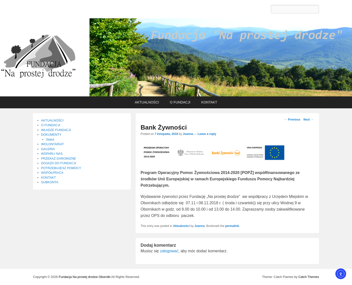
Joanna (188, 134)
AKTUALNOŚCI (147, 102)
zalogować (169, 251)
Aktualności (181, 226)
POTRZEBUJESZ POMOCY (61, 168)
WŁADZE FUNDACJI (56, 130)
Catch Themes (308, 277)
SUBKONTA (49, 182)
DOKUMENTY (51, 134)
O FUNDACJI (180, 102)
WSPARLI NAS (52, 153)
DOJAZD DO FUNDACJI (58, 163)
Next (308, 119)
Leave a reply (207, 134)
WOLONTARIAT (52, 144)
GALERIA (48, 149)
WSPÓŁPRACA (52, 172)
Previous (292, 119)
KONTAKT (209, 102)
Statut (50, 139)
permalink (232, 226)
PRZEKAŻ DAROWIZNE (58, 158)
